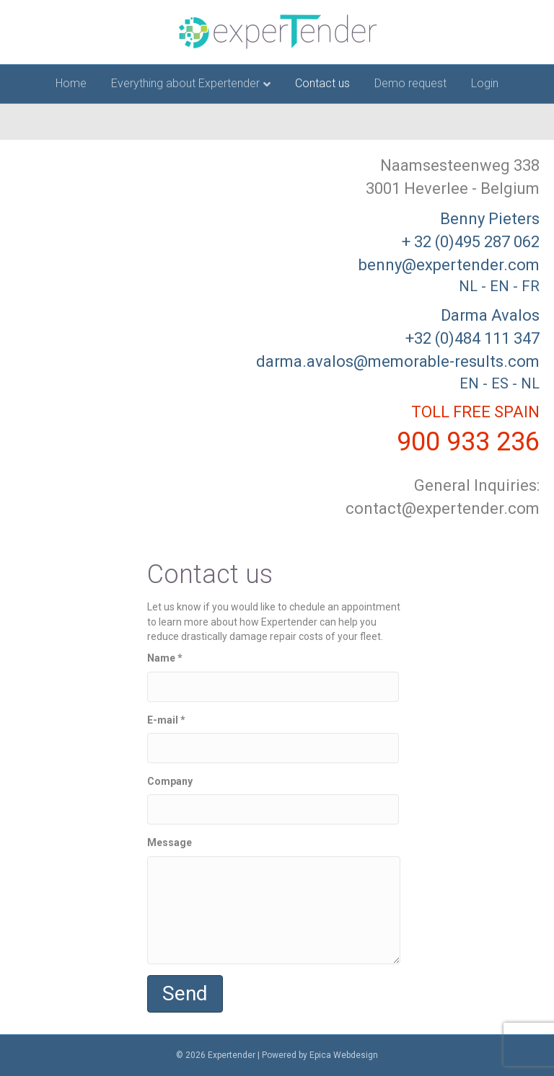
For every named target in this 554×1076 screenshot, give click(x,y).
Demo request (410, 83)
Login (484, 83)
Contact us (322, 83)
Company (273, 799)
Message (273, 900)
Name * (273, 676)
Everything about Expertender (185, 83)
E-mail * (273, 738)
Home (71, 83)
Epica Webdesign (343, 1055)
